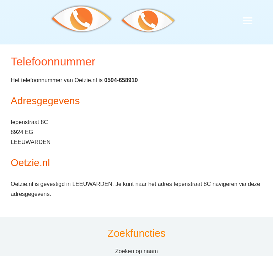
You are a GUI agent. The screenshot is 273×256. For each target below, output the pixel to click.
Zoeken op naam (136, 251)
